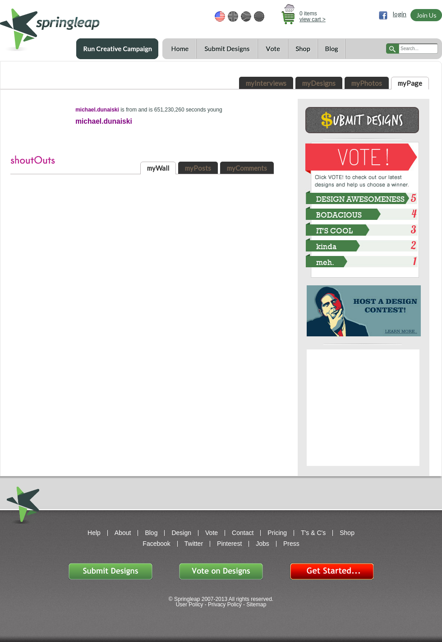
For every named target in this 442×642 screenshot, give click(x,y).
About (123, 532)
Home (179, 49)
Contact (242, 532)
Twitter (193, 543)
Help (94, 532)
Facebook (156, 543)
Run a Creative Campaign (117, 48)
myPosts (198, 168)
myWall (158, 168)
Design (181, 532)
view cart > (312, 19)
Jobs (262, 543)
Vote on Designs (221, 571)
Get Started (331, 571)
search (392, 48)
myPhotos (366, 83)
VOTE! (362, 158)
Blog (331, 49)
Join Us (426, 15)
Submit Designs (227, 49)
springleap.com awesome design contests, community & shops (76, 25)
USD (220, 16)
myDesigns (319, 83)
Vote (273, 49)
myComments (247, 168)
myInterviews (266, 83)
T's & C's (313, 532)
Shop (303, 49)
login (399, 14)
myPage (410, 83)
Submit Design (362, 120)
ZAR (246, 16)
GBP (233, 16)
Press (291, 543)
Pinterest (229, 543)
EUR (259, 16)
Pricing (277, 532)
